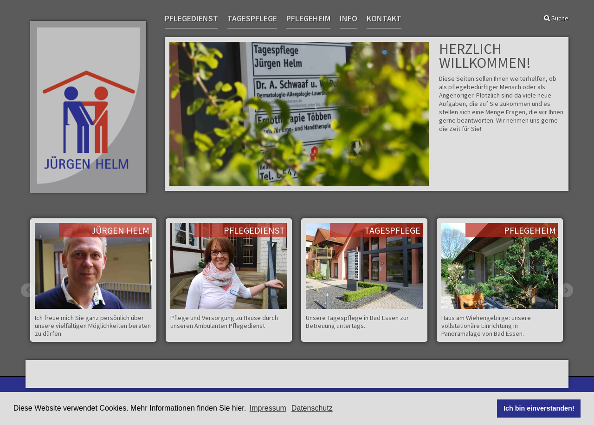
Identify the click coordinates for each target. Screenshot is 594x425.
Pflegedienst (191, 19)
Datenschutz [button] (312, 408)
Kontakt (384, 19)
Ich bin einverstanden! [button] (539, 408)
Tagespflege (252, 19)
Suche (556, 18)
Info (348, 19)
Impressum (268, 408)
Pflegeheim (308, 19)
